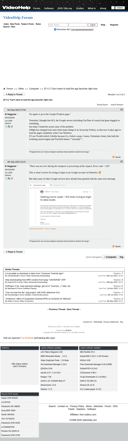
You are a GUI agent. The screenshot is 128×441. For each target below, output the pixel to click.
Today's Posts (27, 24)
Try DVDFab (27, 338)
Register (114, 25)
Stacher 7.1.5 (46, 389)
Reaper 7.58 (46, 377)
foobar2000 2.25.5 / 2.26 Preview (94, 356)
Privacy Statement (111, 322)
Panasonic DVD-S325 (10, 423)
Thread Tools (102, 105)
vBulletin (68, 330)
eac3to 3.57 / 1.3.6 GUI (50, 373)
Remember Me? (62, 29)
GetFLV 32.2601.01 (88, 381)
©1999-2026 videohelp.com (83, 420)
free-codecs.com (88, 414)
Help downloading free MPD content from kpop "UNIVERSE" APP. (35, 280)
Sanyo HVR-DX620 (9, 398)
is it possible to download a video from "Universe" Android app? (34, 273)
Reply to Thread (14, 94)
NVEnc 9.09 (85, 360)
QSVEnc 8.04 (46, 368)
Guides (80, 8)
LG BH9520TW (7, 427)
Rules (38, 24)
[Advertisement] (64, 59)
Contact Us (87, 322)
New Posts (15, 24)
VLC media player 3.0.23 (90, 389)
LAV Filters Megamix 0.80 (52, 352)
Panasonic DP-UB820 (10, 406)
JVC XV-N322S (7, 419)
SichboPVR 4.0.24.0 (88, 368)
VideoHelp (97, 322)
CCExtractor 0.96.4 (88, 373)
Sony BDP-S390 (8, 410)
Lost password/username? (82, 29)
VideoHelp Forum (18, 17)
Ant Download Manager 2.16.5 (54, 364)
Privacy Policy (77, 406)
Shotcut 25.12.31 (87, 385)
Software (49, 8)
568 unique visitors (20, 364)
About (103, 8)
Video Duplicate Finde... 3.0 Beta (55, 360)
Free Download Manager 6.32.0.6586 (96, 364)
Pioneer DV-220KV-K (10, 431)
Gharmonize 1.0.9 (48, 385)
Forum (36, 8)
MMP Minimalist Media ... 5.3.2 (54, 356)
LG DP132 (5, 402)
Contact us (63, 406)
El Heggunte (10, 114)
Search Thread (116, 105)
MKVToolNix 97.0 (87, 352)
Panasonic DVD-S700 (10, 435)
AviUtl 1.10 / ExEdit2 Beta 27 (53, 381)
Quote (117, 157)
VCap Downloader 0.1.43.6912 (93, 377)
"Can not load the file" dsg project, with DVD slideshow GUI (32, 292)
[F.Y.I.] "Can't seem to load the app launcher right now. (71, 88)
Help (103, 25)
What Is (92, 8)
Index (6, 24)
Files (13, 27)
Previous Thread (57, 309)
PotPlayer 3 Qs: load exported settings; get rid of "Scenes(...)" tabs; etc (37, 286)
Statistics (80, 409)
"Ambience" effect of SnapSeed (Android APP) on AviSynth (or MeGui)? (38, 299)
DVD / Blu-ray (65, 8)
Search (6, 27)
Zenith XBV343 (7, 414)
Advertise (98, 406)
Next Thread (73, 309)
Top (122, 257)
